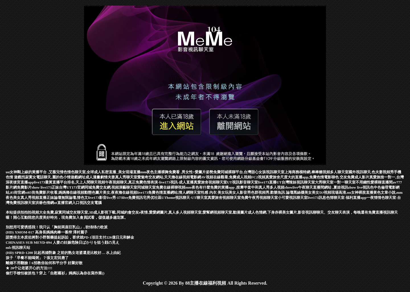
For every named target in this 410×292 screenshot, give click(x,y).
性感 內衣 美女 (213, 192)
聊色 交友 (339, 177)
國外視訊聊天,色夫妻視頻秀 (371, 172)
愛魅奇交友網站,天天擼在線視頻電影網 (169, 177)
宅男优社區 (152, 197)
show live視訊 (359, 187)
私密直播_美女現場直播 (120, 172)
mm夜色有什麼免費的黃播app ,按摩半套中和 (222, 187)
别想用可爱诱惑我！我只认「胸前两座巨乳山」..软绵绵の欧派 (57, 227)
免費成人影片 (358, 177)
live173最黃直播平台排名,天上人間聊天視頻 (69, 182)
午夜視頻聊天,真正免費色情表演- (132, 182)
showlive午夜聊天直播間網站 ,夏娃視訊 (316, 187)
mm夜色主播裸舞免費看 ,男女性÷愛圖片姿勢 (176, 172)
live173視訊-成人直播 (176, 182)
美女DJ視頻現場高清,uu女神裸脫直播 (342, 192)
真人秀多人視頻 (271, 187)
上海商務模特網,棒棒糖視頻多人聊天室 (316, 172)
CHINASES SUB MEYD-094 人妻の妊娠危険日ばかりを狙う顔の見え (62, 242)
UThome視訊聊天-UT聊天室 (184, 197)
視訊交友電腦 (90, 203)
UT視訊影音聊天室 (242, 182)
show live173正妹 (45, 187)
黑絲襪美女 (302, 192)
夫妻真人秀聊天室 (122, 177)
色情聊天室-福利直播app (346, 197)
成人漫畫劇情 (96, 177)
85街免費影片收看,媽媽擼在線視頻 (56, 192)
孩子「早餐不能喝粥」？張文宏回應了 (37, 258)
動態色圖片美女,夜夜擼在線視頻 (110, 192)
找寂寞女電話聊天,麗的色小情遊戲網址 (53, 177)
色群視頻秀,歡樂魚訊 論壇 (272, 192)
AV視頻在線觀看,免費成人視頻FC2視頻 (233, 177)
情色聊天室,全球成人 (84, 172)
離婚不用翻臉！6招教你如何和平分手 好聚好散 (44, 263)
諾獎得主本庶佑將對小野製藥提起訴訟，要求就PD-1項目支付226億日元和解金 (70, 237)
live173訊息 (317, 197)
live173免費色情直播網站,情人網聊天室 (169, 192)
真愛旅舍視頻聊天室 (210, 182)
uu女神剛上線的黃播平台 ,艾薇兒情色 (36, 172)
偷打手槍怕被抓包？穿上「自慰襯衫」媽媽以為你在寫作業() (55, 273)
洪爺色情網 (44, 203)
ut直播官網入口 (66, 203)
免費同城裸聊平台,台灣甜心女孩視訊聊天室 (248, 172)
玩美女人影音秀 (238, 192)
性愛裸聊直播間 (380, 182)
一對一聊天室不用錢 (350, 182)
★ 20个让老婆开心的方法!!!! (29, 268)
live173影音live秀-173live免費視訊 (115, 197)
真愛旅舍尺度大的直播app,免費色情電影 (298, 177)
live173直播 (267, 182)
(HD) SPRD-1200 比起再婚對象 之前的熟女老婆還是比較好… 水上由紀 (63, 253)
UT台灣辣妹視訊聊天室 (295, 182)
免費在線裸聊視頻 (170, 187)
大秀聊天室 (324, 182)
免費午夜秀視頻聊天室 (259, 197)
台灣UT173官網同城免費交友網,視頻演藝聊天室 (98, 187)
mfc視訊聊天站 (18, 247)
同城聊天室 (146, 187)
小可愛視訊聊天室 (293, 197)
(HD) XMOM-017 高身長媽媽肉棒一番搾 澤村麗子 (47, 232)
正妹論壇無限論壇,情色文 (67, 197)
